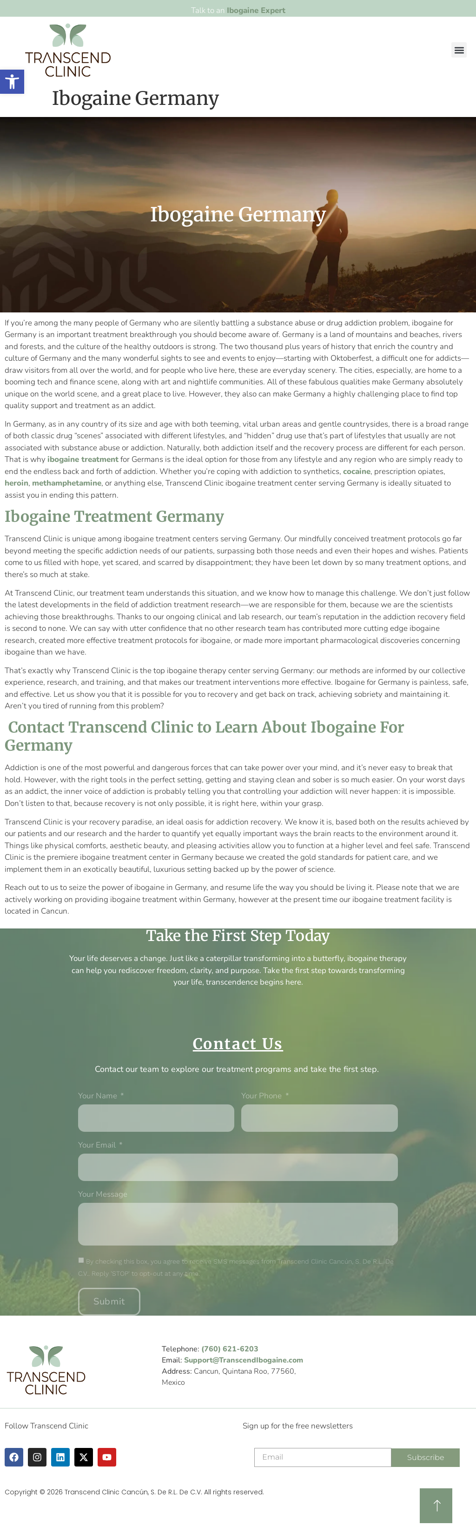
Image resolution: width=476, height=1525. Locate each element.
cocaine (356, 471)
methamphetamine (66, 483)
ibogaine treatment (83, 459)
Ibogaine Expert (256, 10)
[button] (459, 50)
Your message (102, 1195)
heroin (16, 483)
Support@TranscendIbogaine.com (243, 1360)
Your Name (98, 1096)
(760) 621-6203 (229, 1349)
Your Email (98, 1145)
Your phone (262, 1096)
